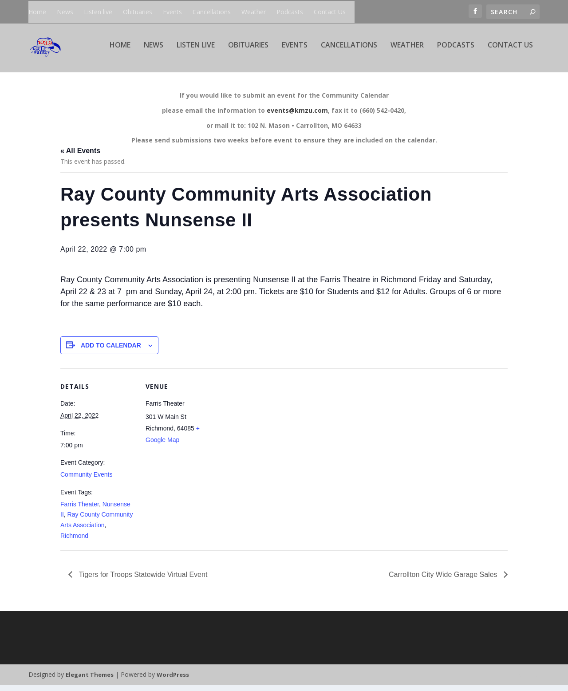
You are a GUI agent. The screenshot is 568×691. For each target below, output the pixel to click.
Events (172, 12)
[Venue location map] (277, 436)
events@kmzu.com (297, 116)
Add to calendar (111, 351)
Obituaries (137, 12)
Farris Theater (79, 510)
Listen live (98, 12)
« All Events (80, 157)
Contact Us (330, 12)
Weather (253, 12)
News (65, 12)
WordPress (173, 681)
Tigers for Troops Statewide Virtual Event (142, 580)
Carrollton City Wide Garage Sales (444, 580)
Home (37, 12)
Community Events (86, 480)
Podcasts (289, 12)
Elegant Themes (90, 681)
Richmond (74, 541)
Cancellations (212, 12)
